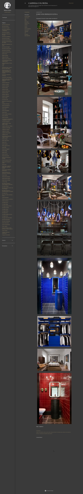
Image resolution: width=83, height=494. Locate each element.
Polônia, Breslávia (5, 197)
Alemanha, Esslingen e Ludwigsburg (6, 30)
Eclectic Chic (27, 23)
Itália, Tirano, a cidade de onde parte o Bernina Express (6, 167)
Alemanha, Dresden (5, 27)
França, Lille (4, 108)
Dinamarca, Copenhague (6, 77)
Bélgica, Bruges (5, 55)
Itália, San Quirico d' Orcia (6, 160)
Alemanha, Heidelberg (6, 36)
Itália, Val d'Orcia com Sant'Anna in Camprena (6, 173)
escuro (26, 26)
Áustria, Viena (4, 53)
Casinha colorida (38, 3)
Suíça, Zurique (4, 230)
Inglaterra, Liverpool (5, 129)
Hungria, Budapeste (6, 121)
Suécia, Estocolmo (5, 222)
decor (26, 20)
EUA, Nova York (5, 99)
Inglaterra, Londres (5, 131)
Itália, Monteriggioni (5, 149)
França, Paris (4, 112)
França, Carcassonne (6, 105)
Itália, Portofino (5, 154)
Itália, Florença (4, 143)
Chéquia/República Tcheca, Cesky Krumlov (7, 61)
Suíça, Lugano (4, 226)
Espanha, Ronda (5, 89)
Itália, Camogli (4, 138)
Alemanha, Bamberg (6, 24)
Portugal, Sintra (5, 216)
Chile (3, 65)
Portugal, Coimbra (5, 207)
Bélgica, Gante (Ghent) (6, 58)
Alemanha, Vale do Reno (6, 48)
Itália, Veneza (4, 175)
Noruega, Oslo (4, 193)
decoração (26, 21)
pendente (26, 34)
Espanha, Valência (5, 94)
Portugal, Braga (5, 204)
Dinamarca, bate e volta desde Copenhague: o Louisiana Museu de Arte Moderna (6, 71)
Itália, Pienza (4, 152)
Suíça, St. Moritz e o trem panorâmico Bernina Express (7, 228)
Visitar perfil (7, 12)
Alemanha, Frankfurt (6, 32)
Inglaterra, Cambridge (6, 127)
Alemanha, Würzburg (6, 50)
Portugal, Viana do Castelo (7, 217)
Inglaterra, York (5, 134)
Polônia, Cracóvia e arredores (7, 199)
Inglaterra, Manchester (6, 132)
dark (25, 19)
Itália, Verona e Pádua (6, 180)
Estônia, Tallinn (5, 97)
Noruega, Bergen (5, 186)
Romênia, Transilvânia (6, 221)
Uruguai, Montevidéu (6, 234)
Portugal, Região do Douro (7, 214)
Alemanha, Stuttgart (6, 46)
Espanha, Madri (5, 87)
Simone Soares (7, 10)
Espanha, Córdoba (5, 84)
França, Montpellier (5, 110)
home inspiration (28, 28)
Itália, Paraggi (4, 150)
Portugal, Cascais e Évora (6, 205)
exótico (26, 27)
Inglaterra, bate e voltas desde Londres (6, 124)
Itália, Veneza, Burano (6, 176)
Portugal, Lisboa (5, 209)
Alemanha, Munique (6, 38)
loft (25, 32)
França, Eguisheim (5, 107)
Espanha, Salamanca (6, 91)
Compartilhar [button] (27, 12)
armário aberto (27, 16)
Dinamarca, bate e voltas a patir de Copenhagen (7, 68)
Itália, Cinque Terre (5, 140)
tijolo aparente (27, 35)
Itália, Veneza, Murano (6, 178)
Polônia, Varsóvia (5, 200)
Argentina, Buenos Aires (6, 52)
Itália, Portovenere (5, 155)
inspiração (26, 31)
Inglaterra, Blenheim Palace (7, 126)
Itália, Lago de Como (6, 145)
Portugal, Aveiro (5, 202)
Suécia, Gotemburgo (6, 224)
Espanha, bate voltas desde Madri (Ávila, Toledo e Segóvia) (7, 80)
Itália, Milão (4, 147)
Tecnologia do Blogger (49, 490)
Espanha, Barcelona (5, 82)
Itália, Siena (4, 164)
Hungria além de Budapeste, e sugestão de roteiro (7, 120)
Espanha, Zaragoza (5, 96)
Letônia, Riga (4, 181)
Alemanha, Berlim (5, 26)
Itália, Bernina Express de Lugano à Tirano (6, 137)
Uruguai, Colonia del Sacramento (5, 233)
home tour (27, 30)
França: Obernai (5, 115)
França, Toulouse (5, 117)
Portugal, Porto (5, 212)
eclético (26, 24)
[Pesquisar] (71, 3)
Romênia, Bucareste (6, 219)
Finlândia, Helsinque (5, 103)
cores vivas (27, 17)
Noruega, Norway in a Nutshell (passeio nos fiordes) (7, 191)
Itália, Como (4, 142)
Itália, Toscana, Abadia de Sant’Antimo (6, 170)
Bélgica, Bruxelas (5, 57)
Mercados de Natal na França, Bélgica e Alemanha (7, 184)
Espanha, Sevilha (5, 92)
